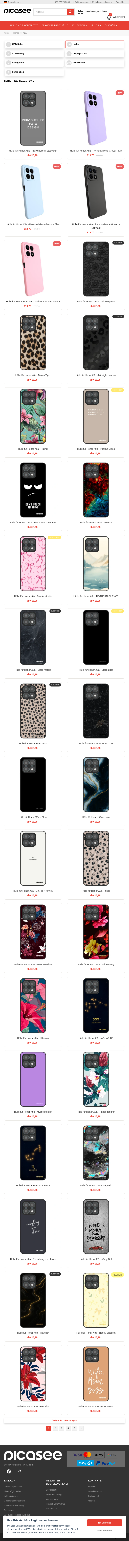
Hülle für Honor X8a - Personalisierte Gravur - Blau (33, 224)
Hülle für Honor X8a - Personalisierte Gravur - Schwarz (96, 226)
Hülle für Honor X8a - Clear (33, 817)
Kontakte (92, 1487)
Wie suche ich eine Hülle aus (17, 1515)
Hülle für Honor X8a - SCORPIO (33, 1185)
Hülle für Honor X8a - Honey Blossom (96, 1332)
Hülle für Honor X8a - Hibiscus (33, 1038)
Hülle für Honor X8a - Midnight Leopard (96, 375)
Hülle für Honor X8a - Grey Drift (96, 1259)
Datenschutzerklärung (14, 1505)
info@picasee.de (81, 2)
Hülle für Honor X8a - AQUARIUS (96, 1038)
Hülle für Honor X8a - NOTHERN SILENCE (95, 596)
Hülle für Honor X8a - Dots (33, 743)
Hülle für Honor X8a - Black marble (33, 670)
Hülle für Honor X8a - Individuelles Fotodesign (33, 150)
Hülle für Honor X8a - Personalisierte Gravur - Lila (96, 150)
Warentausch (52, 1499)
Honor (16, 33)
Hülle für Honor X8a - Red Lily (33, 1406)
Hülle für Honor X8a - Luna (96, 817)
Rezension (9, 1510)
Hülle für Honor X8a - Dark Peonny (96, 964)
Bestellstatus (51, 1490)
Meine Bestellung (53, 1494)
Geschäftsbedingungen (14, 1501)
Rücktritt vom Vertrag (55, 1504)
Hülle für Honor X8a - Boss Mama (96, 1406)
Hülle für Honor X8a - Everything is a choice (33, 1259)
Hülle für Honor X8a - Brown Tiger (33, 375)
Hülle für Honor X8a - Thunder (33, 1332)
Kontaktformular (95, 1491)
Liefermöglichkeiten (12, 1491)
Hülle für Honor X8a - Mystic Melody (33, 1111)
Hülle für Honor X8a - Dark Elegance (96, 301)
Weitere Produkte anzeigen (64, 1420)
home (7, 33)
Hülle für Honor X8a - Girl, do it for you (33, 890)
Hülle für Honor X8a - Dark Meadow (33, 964)
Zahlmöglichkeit (11, 1496)
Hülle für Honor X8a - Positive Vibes (96, 449)
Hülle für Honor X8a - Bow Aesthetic (33, 596)
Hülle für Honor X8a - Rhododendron (96, 1111)
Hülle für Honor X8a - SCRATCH (96, 743)
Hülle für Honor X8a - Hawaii (33, 449)
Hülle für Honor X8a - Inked (96, 890)
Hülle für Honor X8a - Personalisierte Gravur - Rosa (33, 301)
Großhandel (93, 1496)
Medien (91, 1501)
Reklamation (51, 1509)
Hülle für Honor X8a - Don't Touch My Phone (33, 522)
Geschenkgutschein (13, 1487)
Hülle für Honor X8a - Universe (96, 522)
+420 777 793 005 (61, 2)
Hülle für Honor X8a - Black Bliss (96, 670)
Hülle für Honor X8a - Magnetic (96, 1185)
